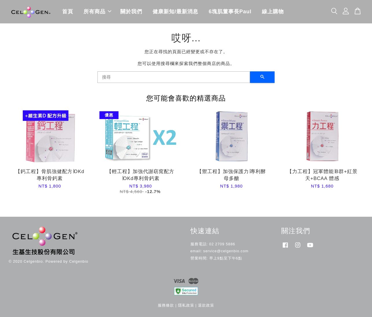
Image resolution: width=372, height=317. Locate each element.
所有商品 (97, 11)
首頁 (67, 11)
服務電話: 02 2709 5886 (212, 244)
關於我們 (131, 11)
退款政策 (206, 305)
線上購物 (273, 11)
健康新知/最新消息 (175, 11)
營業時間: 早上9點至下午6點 (216, 258)
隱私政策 (186, 305)
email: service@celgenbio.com (219, 251)
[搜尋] (173, 77)
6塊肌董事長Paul (230, 11)
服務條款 (166, 305)
